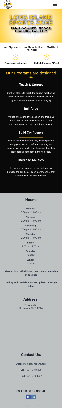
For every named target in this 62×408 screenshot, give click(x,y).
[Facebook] (28, 397)
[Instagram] (33, 397)
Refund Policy (29, 403)
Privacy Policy (19, 403)
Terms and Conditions (41, 403)
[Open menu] (55, 4)
